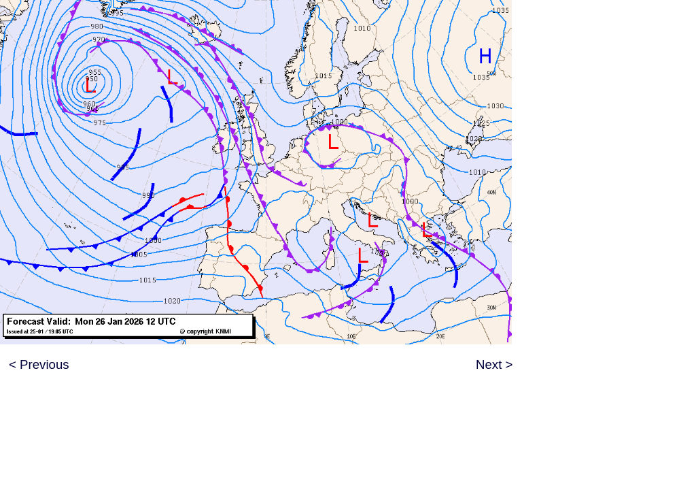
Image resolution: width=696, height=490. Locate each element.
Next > (494, 364)
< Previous (39, 364)
